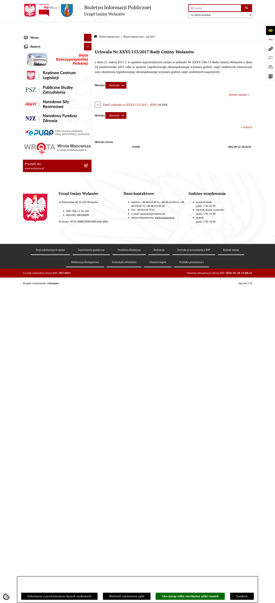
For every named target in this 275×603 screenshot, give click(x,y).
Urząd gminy (33, 66)
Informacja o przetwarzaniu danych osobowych (59, 596)
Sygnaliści (31, 340)
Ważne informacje (36, 50)
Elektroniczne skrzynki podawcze (47, 355)
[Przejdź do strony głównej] (87, 10)
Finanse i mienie (35, 240)
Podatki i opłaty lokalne (40, 248)
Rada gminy (32, 58)
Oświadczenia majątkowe (41, 263)
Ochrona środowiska (38, 317)
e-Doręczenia (33, 347)
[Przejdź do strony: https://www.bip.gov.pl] (270, 39)
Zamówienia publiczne (40, 286)
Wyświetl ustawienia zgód (126, 596)
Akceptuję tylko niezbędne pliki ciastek (190, 596)
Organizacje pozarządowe (41, 324)
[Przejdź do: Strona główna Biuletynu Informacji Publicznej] (95, 26)
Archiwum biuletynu (38, 370)
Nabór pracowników (38, 332)
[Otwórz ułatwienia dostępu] (270, 30)
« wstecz (246, 117)
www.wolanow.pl (164, 550)
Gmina (29, 43)
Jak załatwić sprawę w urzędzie (45, 73)
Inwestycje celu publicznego (43, 294)
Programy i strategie (38, 271)
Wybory (29, 301)
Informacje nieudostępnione (43, 362)
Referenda (31, 309)
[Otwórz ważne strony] (270, 57)
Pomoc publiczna (36, 255)
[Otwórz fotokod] (270, 76)
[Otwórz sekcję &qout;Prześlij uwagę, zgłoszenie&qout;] (270, 67)
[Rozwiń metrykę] (115, 75)
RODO (28, 35)
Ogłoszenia (32, 81)
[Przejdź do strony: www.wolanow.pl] (270, 48)
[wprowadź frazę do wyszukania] (215, 8)
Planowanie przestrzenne (41, 278)
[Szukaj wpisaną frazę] (247, 8)
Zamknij (242, 596)
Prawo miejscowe (36, 89)
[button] (88, 42)
